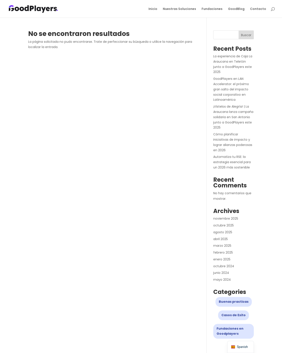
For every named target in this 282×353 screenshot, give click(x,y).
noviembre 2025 (225, 218)
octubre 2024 (223, 266)
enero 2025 (221, 259)
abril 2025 (220, 239)
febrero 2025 (223, 252)
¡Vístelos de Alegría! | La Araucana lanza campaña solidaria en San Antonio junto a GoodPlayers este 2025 (233, 117)
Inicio (152, 9)
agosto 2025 (222, 232)
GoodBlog (236, 9)
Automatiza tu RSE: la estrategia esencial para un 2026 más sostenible (232, 162)
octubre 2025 (223, 225)
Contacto (258, 9)
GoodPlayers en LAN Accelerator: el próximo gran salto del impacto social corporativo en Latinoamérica (231, 89)
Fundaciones (212, 9)
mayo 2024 (222, 279)
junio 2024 (221, 273)
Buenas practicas (234, 301)
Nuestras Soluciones (179, 9)
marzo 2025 (222, 245)
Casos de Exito (233, 315)
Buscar (246, 35)
